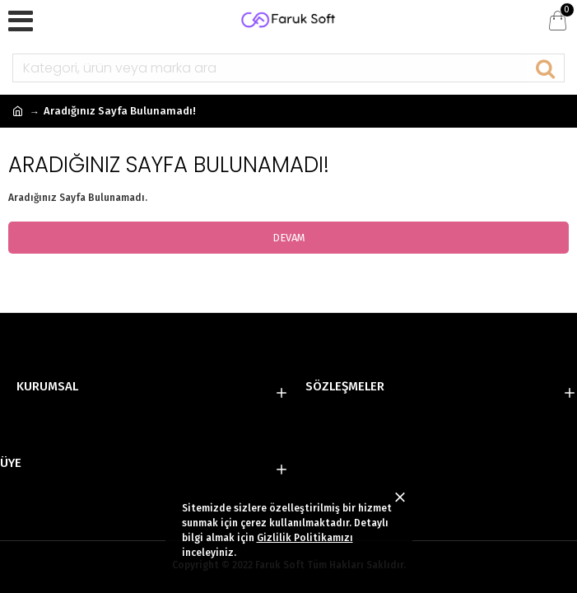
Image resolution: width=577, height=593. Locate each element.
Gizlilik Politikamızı (305, 538)
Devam (288, 237)
